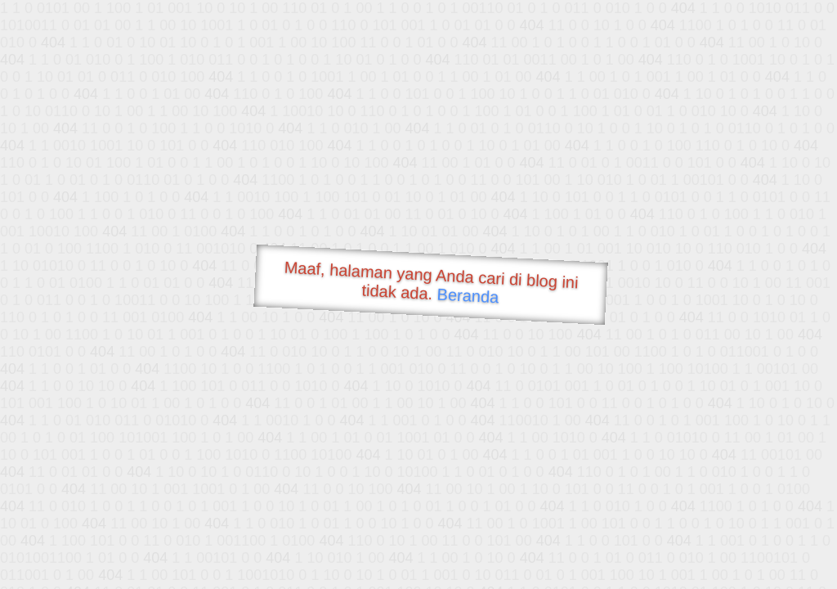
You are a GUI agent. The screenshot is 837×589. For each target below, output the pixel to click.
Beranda (467, 295)
